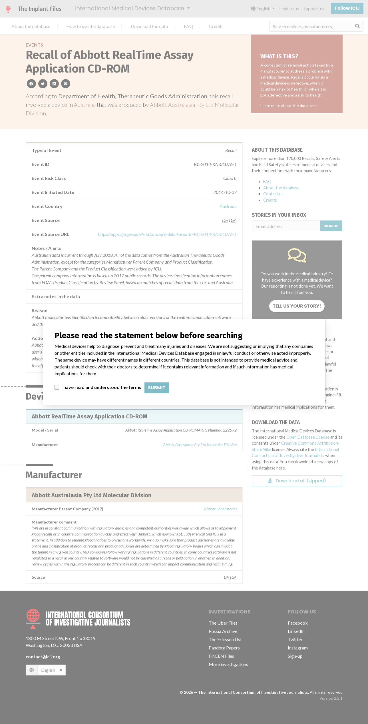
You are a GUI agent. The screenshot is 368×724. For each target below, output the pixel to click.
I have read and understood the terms (101, 387)
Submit (157, 387)
